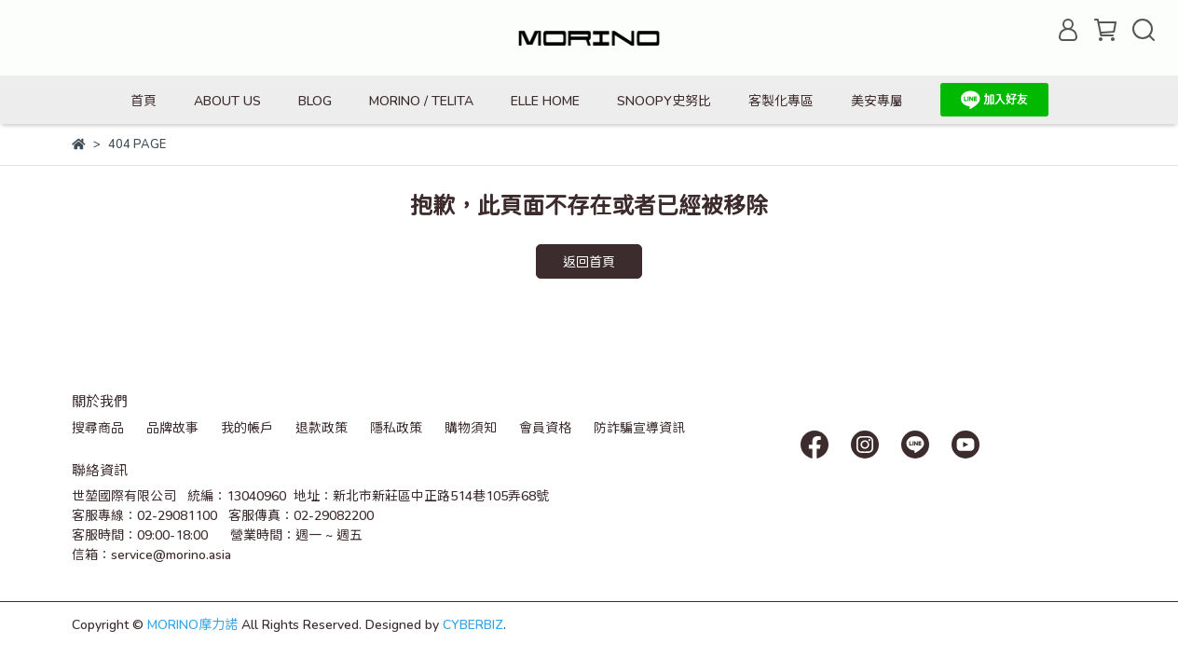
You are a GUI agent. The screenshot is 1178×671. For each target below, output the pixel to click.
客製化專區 (781, 100)
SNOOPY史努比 (664, 100)
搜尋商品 (98, 427)
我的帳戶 (247, 427)
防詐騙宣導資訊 (639, 427)
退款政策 (321, 427)
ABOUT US (227, 100)
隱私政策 (396, 427)
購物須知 (471, 427)
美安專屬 (877, 100)
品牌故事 (172, 427)
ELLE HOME (545, 100)
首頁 (143, 100)
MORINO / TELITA (421, 100)
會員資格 (545, 427)
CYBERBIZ (473, 624)
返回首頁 (589, 261)
